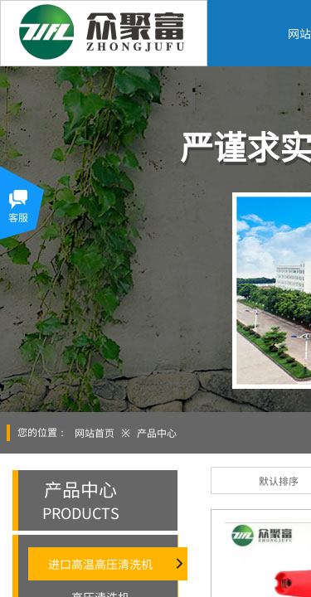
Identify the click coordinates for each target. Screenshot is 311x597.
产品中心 (157, 432)
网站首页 (94, 432)
